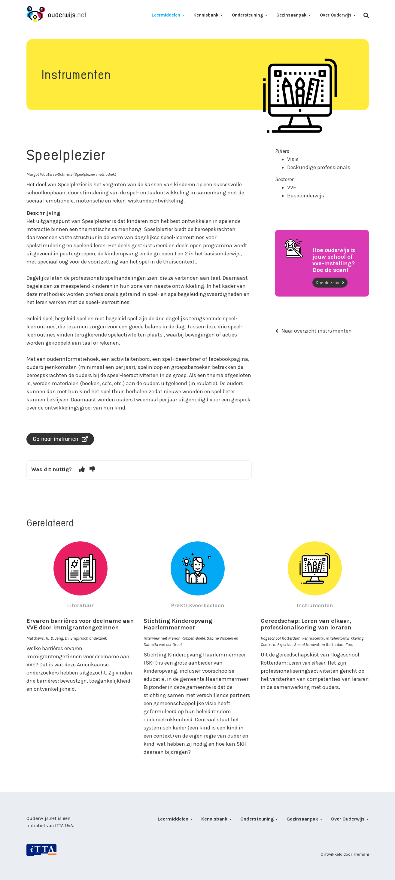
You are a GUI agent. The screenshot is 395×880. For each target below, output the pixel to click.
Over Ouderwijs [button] (338, 15)
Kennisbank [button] (208, 15)
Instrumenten (314, 605)
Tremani (361, 854)
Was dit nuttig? (51, 469)
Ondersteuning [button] (249, 15)
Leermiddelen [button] (168, 15)
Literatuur (80, 605)
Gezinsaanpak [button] (293, 15)
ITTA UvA (64, 825)
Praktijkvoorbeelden (197, 605)
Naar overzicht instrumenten (313, 330)
